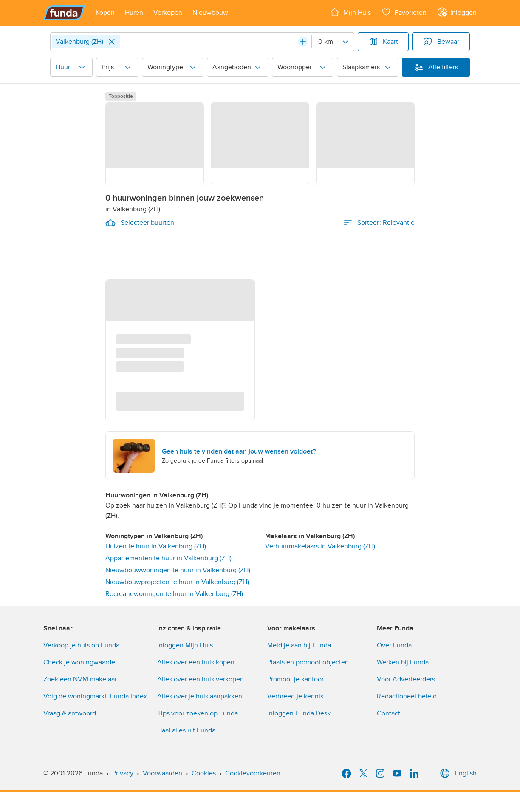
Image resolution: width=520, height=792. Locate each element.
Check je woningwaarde (79, 662)
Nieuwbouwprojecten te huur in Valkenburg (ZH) (177, 582)
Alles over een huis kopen (196, 662)
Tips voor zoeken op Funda (197, 713)
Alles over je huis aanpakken (199, 696)
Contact (388, 713)
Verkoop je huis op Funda (81, 645)
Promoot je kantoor (295, 679)
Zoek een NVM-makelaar (80, 679)
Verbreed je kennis (295, 696)
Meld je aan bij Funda (299, 645)
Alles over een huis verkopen (200, 679)
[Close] (112, 42)
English (457, 773)
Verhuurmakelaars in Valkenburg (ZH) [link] (320, 546)
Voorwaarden (162, 773)
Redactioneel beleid (407, 696)
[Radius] (332, 41)
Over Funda (394, 645)
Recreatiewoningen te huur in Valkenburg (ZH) (174, 594)
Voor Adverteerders (406, 679)
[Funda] (64, 13)
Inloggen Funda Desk (299, 713)
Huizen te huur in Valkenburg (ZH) (155, 546)
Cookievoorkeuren (252, 773)
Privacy (122, 773)
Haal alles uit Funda (186, 730)
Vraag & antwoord (69, 713)
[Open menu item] (105, 12)
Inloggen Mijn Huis (185, 645)
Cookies (204, 773)
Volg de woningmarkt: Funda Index (95, 696)
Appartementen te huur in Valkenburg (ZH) (168, 558)
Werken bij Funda (403, 662)
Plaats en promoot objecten (308, 662)
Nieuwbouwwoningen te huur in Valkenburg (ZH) (177, 570)
